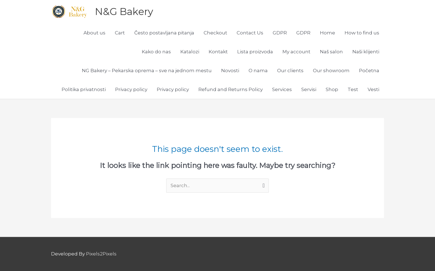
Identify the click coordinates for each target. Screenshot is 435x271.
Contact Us (250, 33)
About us (94, 33)
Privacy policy (131, 89)
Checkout (215, 33)
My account (296, 51)
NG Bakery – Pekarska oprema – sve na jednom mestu (147, 70)
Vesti (373, 89)
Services (282, 89)
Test (353, 89)
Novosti (230, 70)
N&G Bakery (124, 11)
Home (327, 33)
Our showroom (331, 70)
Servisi (308, 89)
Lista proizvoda (255, 51)
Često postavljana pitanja (164, 33)
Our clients (290, 70)
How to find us (362, 33)
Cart (120, 33)
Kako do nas (156, 51)
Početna (369, 70)
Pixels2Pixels (101, 254)
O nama (258, 70)
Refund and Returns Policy (230, 89)
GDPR (280, 33)
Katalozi (189, 51)
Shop (332, 89)
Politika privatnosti (84, 89)
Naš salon (331, 51)
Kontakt (218, 51)
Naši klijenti (365, 51)
